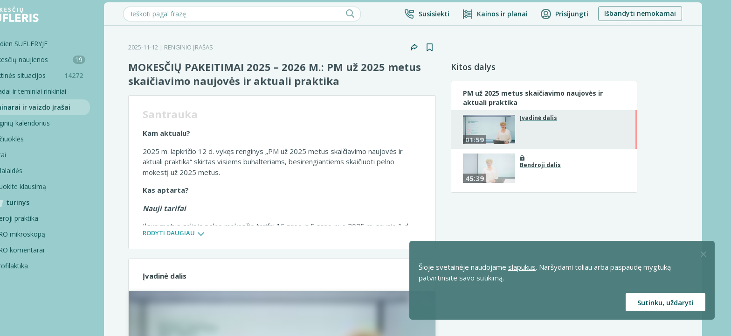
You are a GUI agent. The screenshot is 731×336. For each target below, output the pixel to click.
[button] (453, 14)
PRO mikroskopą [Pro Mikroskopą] (46, 234)
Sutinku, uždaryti (665, 302)
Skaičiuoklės (32, 138)
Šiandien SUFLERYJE (44, 43)
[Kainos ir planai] (521, 14)
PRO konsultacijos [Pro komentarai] (48, 281)
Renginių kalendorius (45, 123)
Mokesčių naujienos (63, 59)
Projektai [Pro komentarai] (34, 313)
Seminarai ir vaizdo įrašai (55, 107)
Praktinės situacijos (65, 75)
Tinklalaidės (31, 170)
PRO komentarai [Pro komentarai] (46, 249)
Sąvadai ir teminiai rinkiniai (53, 91)
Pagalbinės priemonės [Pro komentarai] (54, 297)
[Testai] (58, 155)
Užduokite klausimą (43, 186)
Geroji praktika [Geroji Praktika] (43, 218)
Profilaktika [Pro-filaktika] (38, 265)
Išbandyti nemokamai (667, 13)
